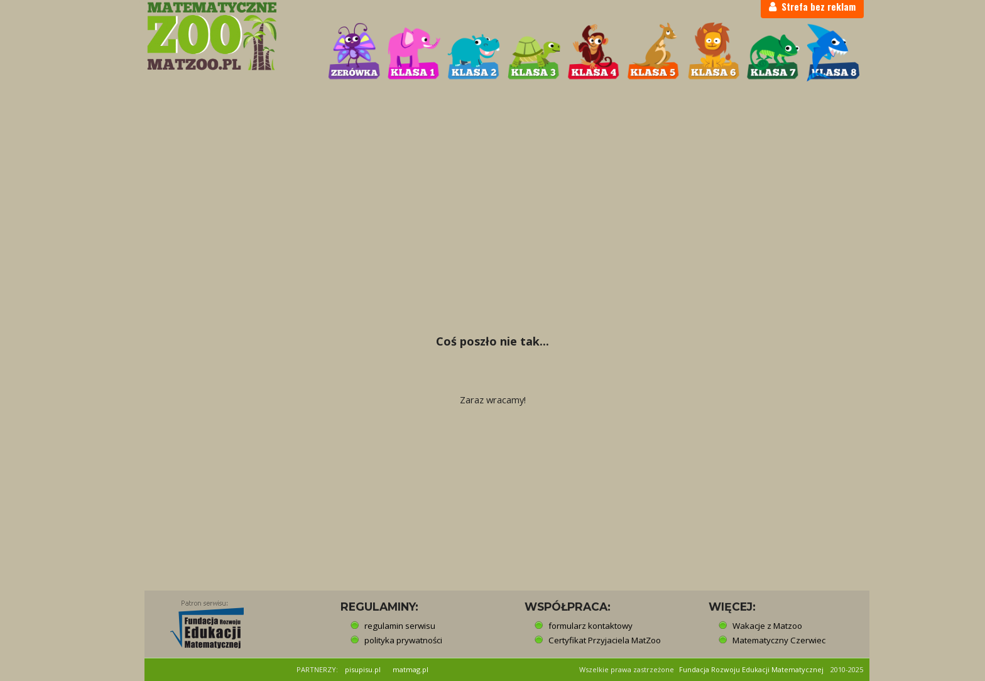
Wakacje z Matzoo (767, 625)
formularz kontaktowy (590, 625)
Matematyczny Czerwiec (778, 640)
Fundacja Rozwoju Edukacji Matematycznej (751, 669)
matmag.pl (410, 669)
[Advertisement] (492, 180)
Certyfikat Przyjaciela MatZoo (604, 640)
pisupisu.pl (363, 669)
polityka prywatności (403, 640)
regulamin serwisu (399, 625)
